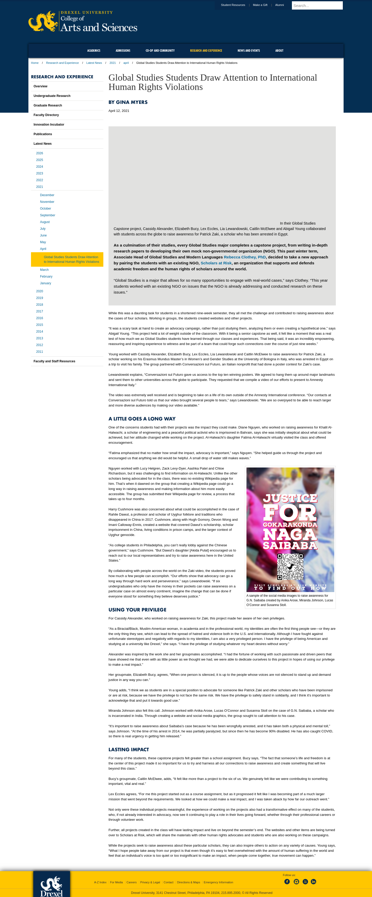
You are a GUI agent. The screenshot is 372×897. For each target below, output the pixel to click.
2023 (39, 173)
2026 (39, 153)
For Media (116, 882)
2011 (39, 352)
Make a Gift (265, 4)
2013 (39, 338)
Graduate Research (48, 105)
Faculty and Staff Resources (54, 361)
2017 (39, 311)
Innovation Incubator (49, 124)
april (126, 62)
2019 (39, 298)
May (43, 242)
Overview (40, 86)
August (45, 222)
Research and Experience (62, 62)
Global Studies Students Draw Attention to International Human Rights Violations (71, 259)
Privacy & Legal (150, 882)
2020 (39, 291)
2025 (39, 160)
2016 (39, 318)
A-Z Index (100, 882)
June (43, 235)
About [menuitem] (279, 50)
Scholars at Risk (216, 263)
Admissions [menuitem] (123, 50)
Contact (169, 882)
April (43, 249)
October (45, 208)
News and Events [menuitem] (249, 50)
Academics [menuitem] (93, 50)
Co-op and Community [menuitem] (160, 50)
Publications (43, 134)
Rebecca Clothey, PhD (245, 257)
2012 (39, 345)
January (45, 283)
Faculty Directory (46, 115)
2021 (113, 62)
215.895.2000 (230, 893)
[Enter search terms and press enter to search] (320, 5)
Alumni (284, 4)
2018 (39, 304)
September (47, 215)
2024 (39, 166)
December (47, 195)
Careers (132, 882)
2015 (39, 325)
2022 (39, 180)
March (44, 270)
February (46, 276)
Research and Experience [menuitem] (206, 50)
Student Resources (238, 4)
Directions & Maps (188, 882)
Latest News (94, 62)
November (47, 202)
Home (34, 62)
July (42, 229)
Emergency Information (218, 882)
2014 (39, 331)
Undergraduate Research (52, 96)
